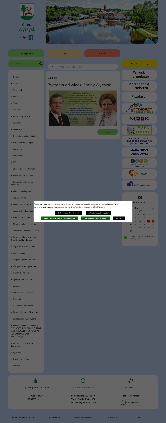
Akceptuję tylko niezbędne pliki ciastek (59, 218)
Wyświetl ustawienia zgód (98, 213)
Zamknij (119, 218)
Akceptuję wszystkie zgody (95, 218)
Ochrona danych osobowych (68, 213)
